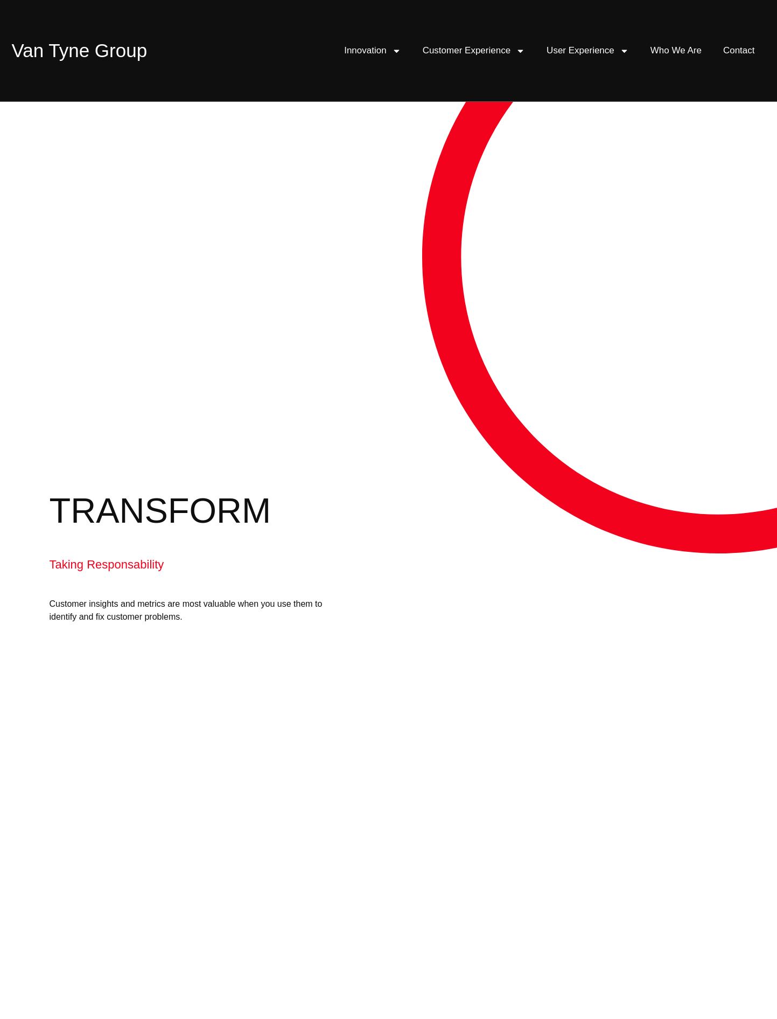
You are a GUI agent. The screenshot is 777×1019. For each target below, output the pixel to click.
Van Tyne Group (80, 50)
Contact (739, 50)
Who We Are (676, 50)
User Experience (588, 51)
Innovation (372, 51)
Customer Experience (474, 51)
